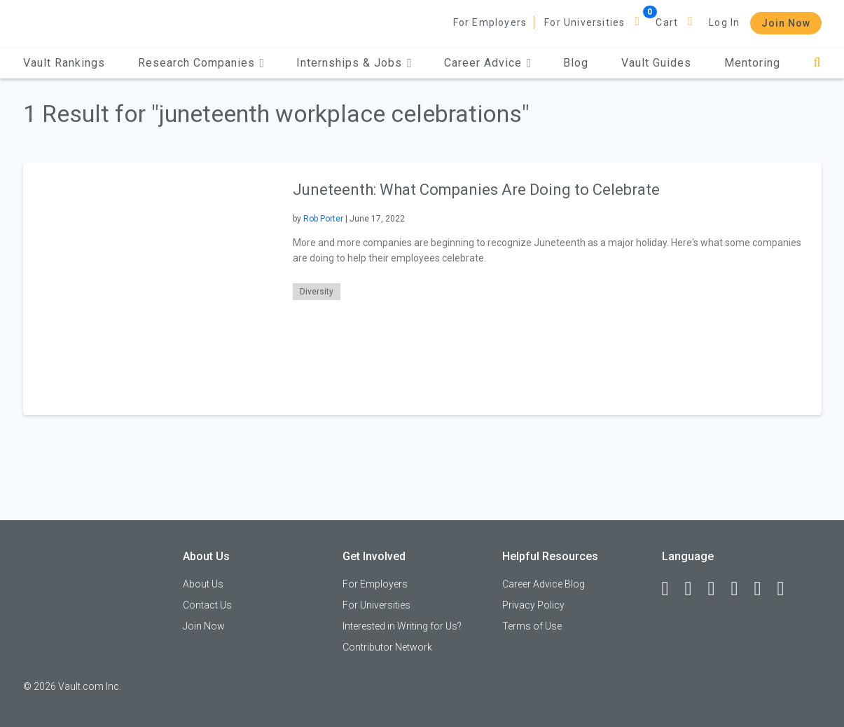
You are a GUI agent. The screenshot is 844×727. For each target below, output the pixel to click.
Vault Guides (656, 62)
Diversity (316, 292)
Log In (724, 22)
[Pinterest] (764, 588)
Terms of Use (532, 626)
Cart (667, 22)
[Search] (817, 62)
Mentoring (752, 62)
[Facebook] (672, 588)
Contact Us (207, 605)
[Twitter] (718, 588)
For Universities (584, 22)
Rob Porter (323, 219)
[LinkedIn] (695, 588)
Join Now (785, 23)
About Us (203, 584)
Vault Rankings (64, 62)
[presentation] (149, 288)
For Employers (490, 22)
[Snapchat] (787, 588)
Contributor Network (387, 647)
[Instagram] (741, 588)
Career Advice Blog (543, 584)
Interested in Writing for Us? (402, 626)
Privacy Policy (533, 605)
